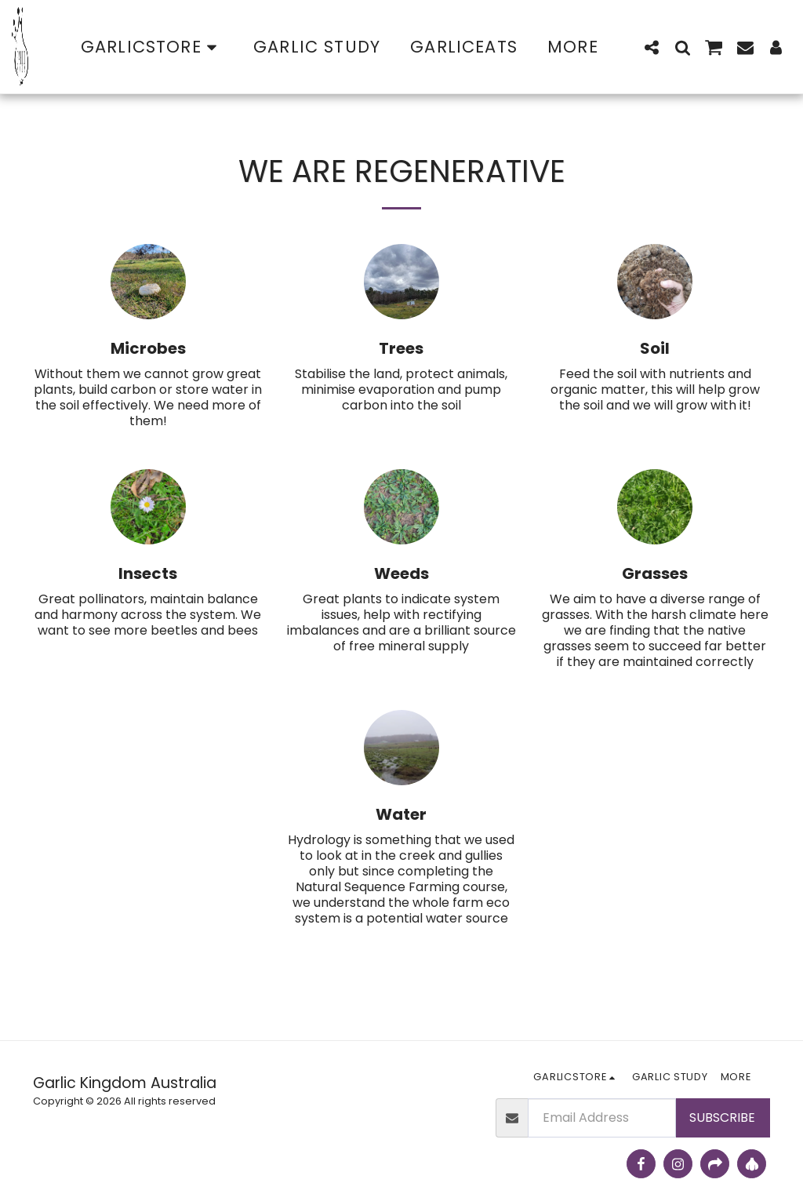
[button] (652, 47)
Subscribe (722, 1117)
